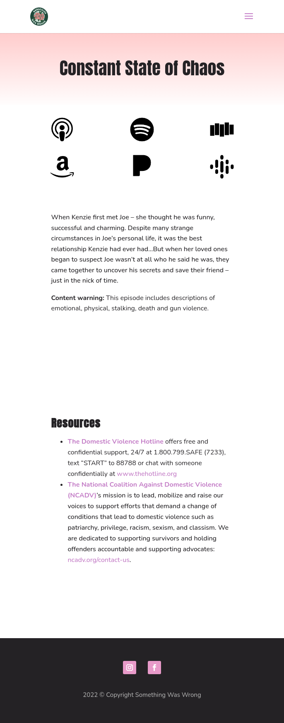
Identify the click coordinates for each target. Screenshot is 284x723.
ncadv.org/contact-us (98, 559)
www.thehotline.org (147, 473)
